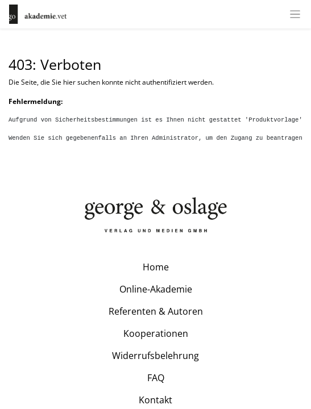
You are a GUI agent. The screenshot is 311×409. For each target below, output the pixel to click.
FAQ (155, 378)
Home (156, 267)
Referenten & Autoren (156, 311)
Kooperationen (155, 333)
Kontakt (155, 400)
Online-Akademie (155, 289)
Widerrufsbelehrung (155, 355)
